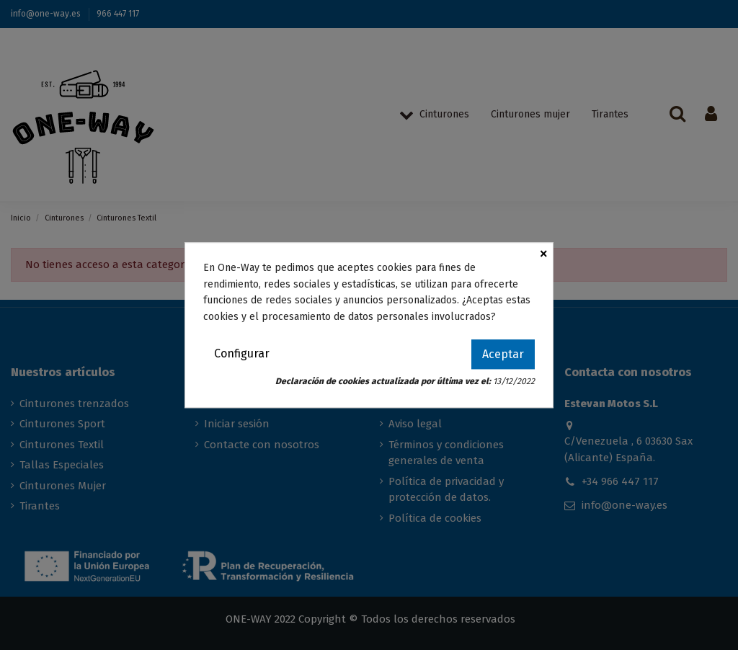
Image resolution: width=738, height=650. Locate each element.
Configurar (242, 353)
